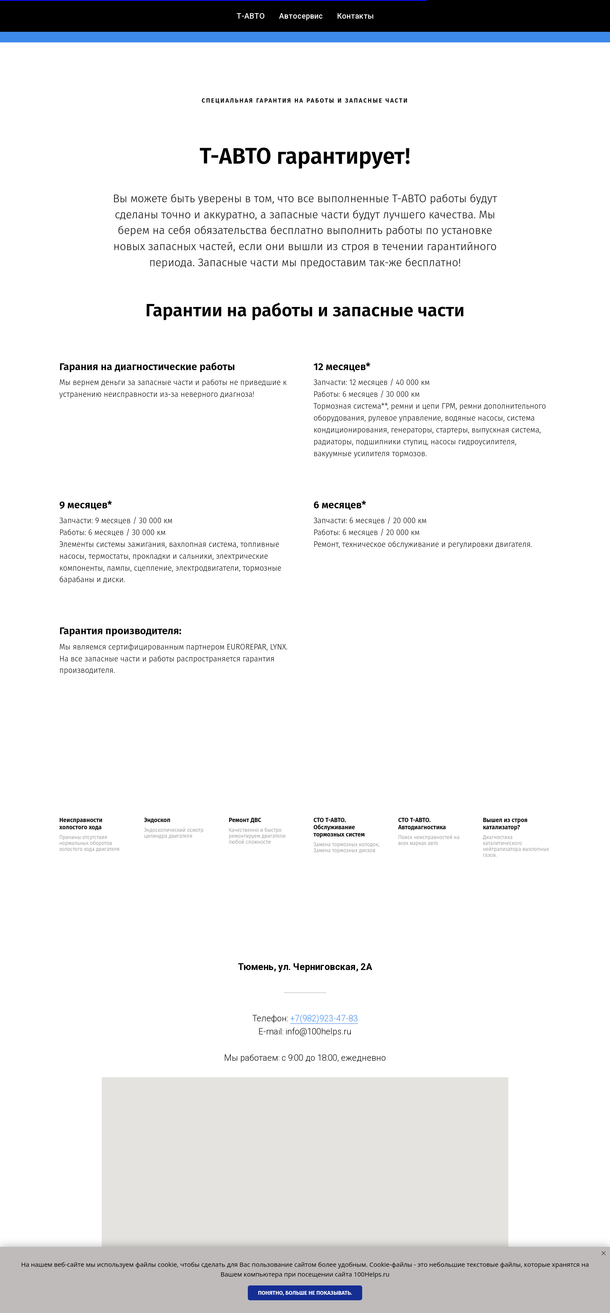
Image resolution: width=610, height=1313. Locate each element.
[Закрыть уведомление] (603, 1253)
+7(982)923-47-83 (324, 1018)
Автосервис (251, 21)
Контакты (308, 21)
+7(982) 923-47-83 (376, 21)
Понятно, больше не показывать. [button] (305, 1293)
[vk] (542, 21)
